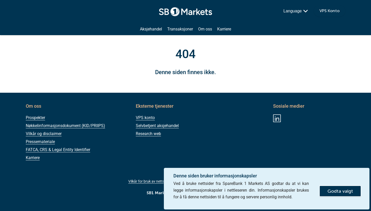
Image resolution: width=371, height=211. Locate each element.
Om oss (205, 29)
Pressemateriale (40, 141)
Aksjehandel (151, 29)
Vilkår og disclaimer (44, 133)
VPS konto (145, 117)
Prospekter (35, 117)
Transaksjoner (180, 29)
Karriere (224, 29)
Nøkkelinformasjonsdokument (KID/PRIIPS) (65, 125)
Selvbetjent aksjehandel (157, 125)
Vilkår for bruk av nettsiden (149, 181)
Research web (148, 133)
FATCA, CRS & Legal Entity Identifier (58, 149)
